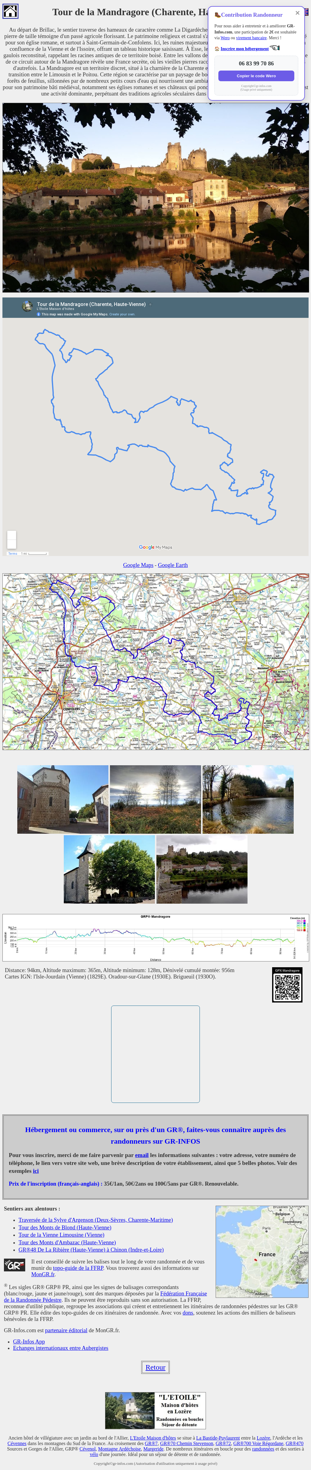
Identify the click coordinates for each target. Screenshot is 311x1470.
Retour (155, 1367)
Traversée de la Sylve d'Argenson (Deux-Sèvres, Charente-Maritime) (96, 1220)
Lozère (263, 1437)
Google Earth (173, 565)
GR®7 (151, 1443)
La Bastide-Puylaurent (218, 1437)
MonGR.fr (42, 1274)
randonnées (263, 1448)
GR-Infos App (29, 1342)
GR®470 (294, 1443)
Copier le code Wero (256, 76)
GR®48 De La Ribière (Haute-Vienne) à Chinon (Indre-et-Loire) (91, 1250)
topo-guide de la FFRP (78, 1268)
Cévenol (88, 1448)
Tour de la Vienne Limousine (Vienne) (61, 1235)
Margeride (153, 1448)
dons (188, 1313)
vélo (94, 1454)
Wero (225, 38)
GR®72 (223, 1443)
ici (36, 1171)
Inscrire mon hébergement (245, 49)
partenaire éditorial (66, 1330)
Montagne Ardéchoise (119, 1448)
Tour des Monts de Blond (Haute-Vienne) (65, 1228)
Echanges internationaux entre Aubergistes (60, 1348)
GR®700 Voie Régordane (258, 1443)
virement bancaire (251, 38)
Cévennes (17, 1443)
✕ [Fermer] (297, 13)
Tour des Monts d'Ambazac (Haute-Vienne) (67, 1242)
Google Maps (138, 565)
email (142, 1155)
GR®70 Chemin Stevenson (186, 1443)
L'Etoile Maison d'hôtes (153, 1437)
